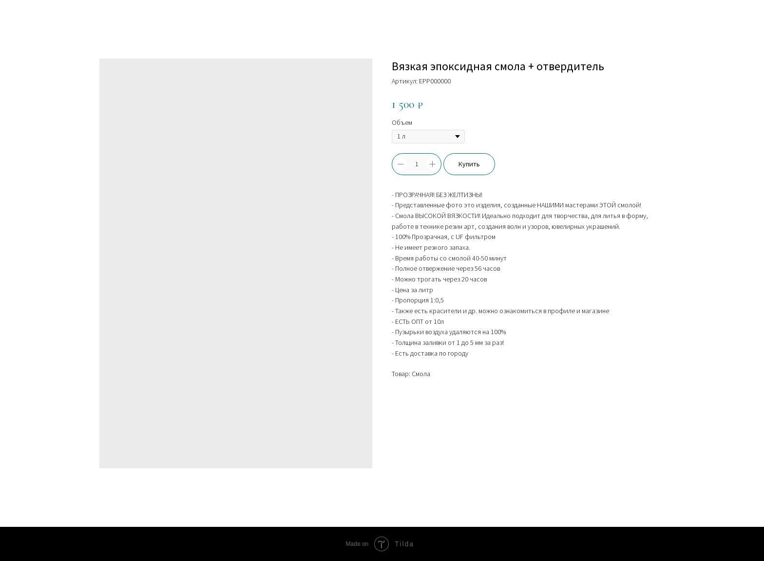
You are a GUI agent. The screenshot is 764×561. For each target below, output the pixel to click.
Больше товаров (42, 14)
